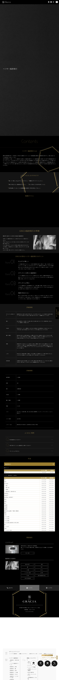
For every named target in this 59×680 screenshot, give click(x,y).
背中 (42, 567)
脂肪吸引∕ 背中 (13, 670)
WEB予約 (29, 587)
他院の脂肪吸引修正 (42, 575)
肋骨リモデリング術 (33, 653)
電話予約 (10, 587)
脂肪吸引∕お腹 (13, 666)
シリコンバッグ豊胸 (31, 667)
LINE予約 (49, 587)
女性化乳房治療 (28, 578)
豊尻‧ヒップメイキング (48, 653)
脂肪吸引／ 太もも (14, 674)
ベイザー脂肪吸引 (13, 653)
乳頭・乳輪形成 (31, 672)
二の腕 (27, 569)
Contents (29, 142)
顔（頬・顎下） (27, 564)
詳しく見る (28, 553)
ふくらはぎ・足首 (28, 572)
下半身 (27, 575)
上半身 (41, 572)
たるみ (40, 653)
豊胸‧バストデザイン (23, 653)
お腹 (42, 564)
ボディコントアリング (14, 651)
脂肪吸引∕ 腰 (13, 668)
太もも (41, 569)
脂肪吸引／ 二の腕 (14, 672)
